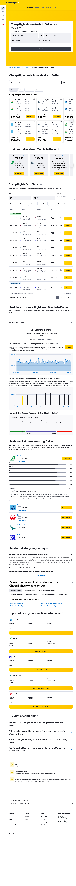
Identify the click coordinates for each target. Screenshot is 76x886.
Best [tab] (21, 90)
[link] (19, 173)
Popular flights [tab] (63, 594)
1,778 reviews (21, 520)
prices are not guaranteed (44, 791)
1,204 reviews (21, 510)
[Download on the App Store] (62, 821)
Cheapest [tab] (13, 90)
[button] (3, 3)
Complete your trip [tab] (30, 590)
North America (17, 67)
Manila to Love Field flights (17, 606)
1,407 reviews (21, 461)
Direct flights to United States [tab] (47, 590)
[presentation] (23, 28)
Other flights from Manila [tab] (48, 594)
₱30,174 (16, 27)
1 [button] (57, 297)
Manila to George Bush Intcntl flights (51, 603)
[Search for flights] (3, 8)
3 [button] (64, 297)
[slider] (74, 199)
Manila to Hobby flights (16, 603)
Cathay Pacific (21, 524)
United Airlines (21, 534)
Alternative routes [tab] (16, 590)
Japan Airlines (21, 515)
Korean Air (20, 505)
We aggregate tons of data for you (41, 800)
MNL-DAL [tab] (49, 318)
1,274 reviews (21, 530)
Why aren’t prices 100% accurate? (41, 803)
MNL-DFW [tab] (41, 318)
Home (10, 67)
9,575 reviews (21, 540)
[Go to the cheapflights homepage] (12, 3)
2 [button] (61, 297)
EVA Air (19, 455)
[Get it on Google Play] (62, 817)
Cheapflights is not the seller (41, 797)
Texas (27, 67)
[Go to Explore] (3, 19)
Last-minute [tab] (29, 90)
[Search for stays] (3, 12)
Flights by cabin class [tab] (17, 594)
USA (23, 67)
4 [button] (68, 297)
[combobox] (33, 31)
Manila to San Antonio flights (49, 606)
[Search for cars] (3, 15)
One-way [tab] (38, 90)
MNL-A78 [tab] (32, 318)
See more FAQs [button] (41, 575)
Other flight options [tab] (31, 594)
